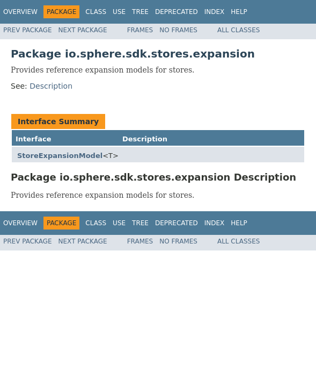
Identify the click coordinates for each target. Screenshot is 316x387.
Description (51, 86)
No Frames (178, 30)
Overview (20, 12)
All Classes (238, 30)
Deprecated (176, 12)
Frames (140, 30)
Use (119, 12)
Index (214, 12)
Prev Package (27, 30)
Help (239, 12)
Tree (140, 12)
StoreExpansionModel (59, 156)
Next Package (82, 30)
